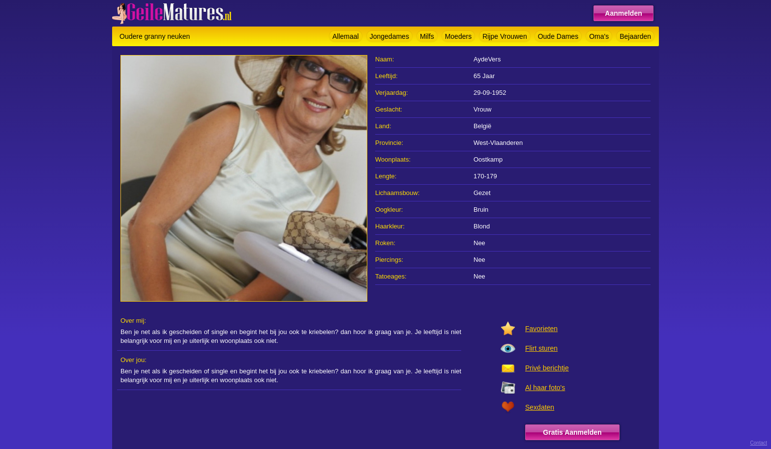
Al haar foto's (545, 388)
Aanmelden (623, 13)
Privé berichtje (547, 368)
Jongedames (389, 36)
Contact (758, 443)
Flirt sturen (541, 348)
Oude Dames (558, 36)
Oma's (599, 36)
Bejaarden (635, 36)
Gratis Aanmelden (572, 432)
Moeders (458, 36)
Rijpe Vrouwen (504, 36)
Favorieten (541, 329)
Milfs (427, 36)
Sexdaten (539, 407)
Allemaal (345, 36)
